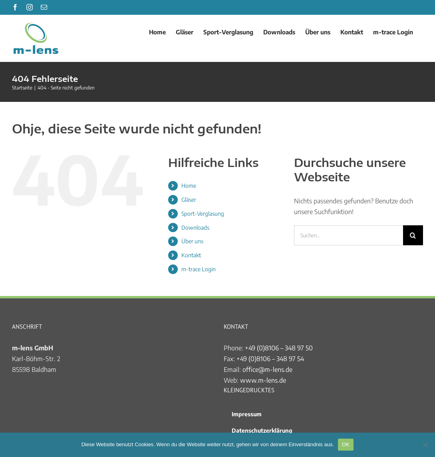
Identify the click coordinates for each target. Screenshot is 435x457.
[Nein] (425, 445)
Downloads (195, 227)
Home (188, 185)
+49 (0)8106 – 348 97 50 (279, 348)
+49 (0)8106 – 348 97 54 (270, 359)
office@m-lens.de (267, 370)
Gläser (188, 199)
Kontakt (191, 255)
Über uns (192, 241)
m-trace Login (198, 269)
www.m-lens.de (263, 380)
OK (346, 444)
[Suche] (413, 235)
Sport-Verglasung (202, 213)
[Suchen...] (348, 235)
